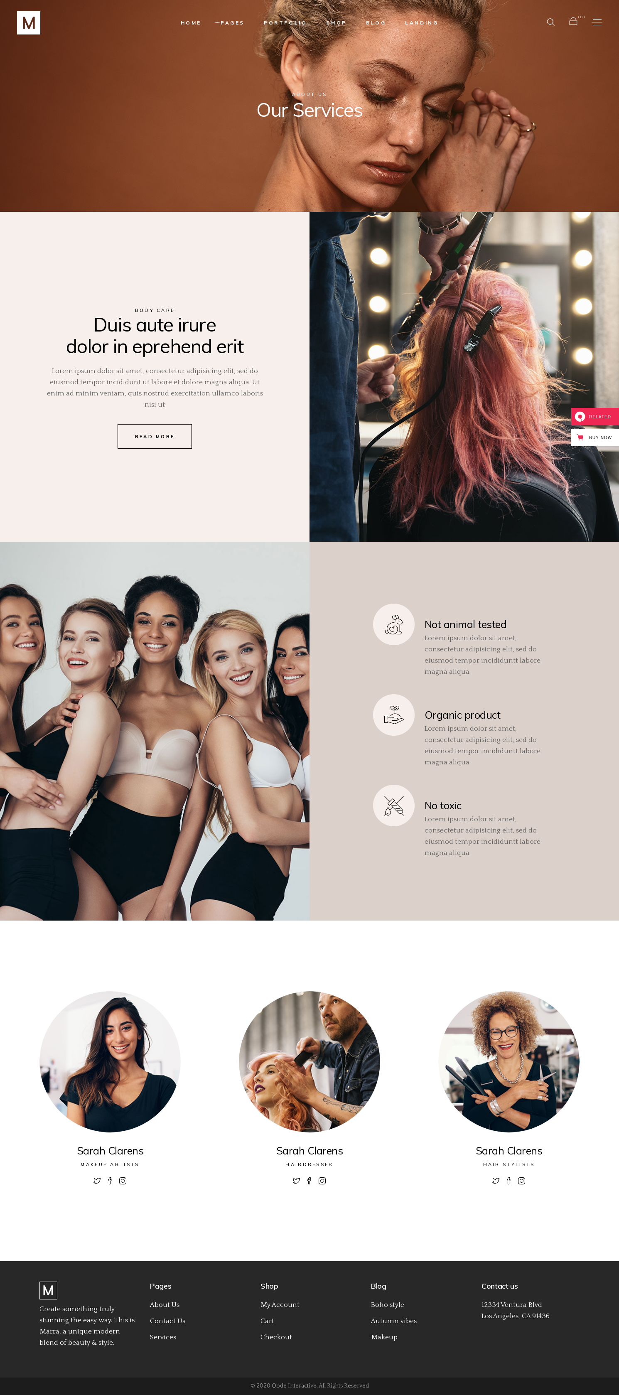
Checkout (276, 1337)
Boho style (387, 1305)
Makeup (384, 1337)
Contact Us (167, 1321)
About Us (164, 1305)
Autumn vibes (394, 1321)
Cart (267, 1321)
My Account (280, 1305)
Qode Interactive (294, 1386)
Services (163, 1337)
